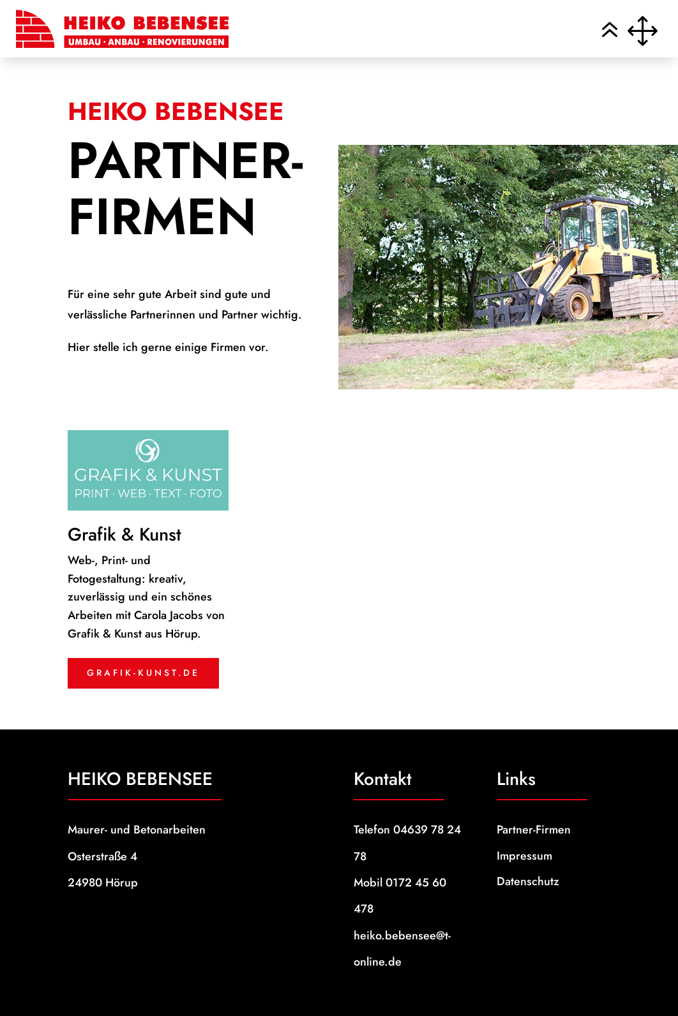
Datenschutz (528, 881)
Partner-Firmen (534, 829)
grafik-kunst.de (143, 672)
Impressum (524, 856)
